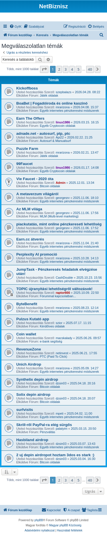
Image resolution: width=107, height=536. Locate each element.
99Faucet (24, 164)
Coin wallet (26, 334)
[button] (44, 69)
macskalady (64, 338)
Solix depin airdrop (33, 394)
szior (59, 323)
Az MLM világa (29, 209)
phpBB (39, 520)
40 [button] (90, 69)
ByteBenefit (26, 304)
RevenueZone (28, 349)
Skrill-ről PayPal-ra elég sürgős (44, 425)
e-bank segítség (51, 341)
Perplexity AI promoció (36, 254)
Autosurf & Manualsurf (55, 140)
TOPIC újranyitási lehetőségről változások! (54, 289)
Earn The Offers (30, 118)
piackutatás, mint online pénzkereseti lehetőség (59, 224)
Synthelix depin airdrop (37, 379)
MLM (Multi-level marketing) (59, 216)
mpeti (59, 413)
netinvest (62, 353)
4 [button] (72, 69)
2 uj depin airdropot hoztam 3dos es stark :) (55, 455)
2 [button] (59, 69)
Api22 (60, 137)
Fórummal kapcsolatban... (58, 296)
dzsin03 (61, 383)
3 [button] (65, 69)
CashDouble (64, 277)
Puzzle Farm (27, 148)
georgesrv (63, 197)
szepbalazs (63, 92)
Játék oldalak (49, 95)
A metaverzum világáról (37, 194)
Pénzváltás (47, 432)
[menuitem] (15, 26)
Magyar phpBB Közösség (65, 525)
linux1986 (63, 122)
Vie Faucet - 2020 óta (34, 179)
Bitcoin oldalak (50, 186)
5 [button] (78, 69)
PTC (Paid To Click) (53, 356)
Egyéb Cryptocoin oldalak (58, 125)
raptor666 (63, 292)
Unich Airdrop (28, 364)
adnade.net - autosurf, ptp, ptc (43, 133)
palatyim (61, 428)
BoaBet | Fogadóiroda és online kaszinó (52, 103)
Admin (60, 182)
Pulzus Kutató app (32, 319)
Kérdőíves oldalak (52, 326)
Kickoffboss (27, 88)
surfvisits (24, 409)
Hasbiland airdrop (32, 440)
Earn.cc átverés (30, 239)
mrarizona (63, 107)
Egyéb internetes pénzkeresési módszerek (69, 110)
